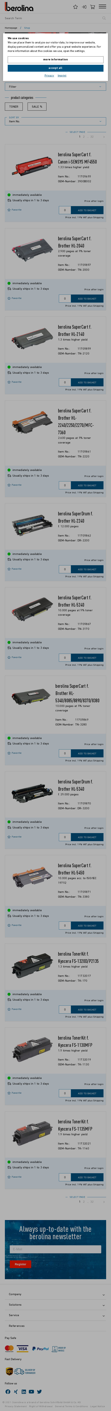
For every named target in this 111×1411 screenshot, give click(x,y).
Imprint (62, 75)
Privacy (49, 75)
